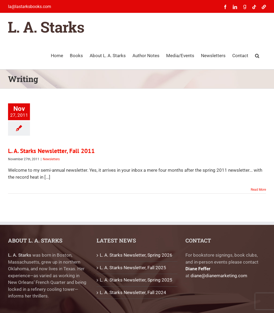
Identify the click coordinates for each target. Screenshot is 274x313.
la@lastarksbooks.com (29, 6)
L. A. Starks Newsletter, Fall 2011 (51, 151)
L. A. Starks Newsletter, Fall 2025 (133, 267)
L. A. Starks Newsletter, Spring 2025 (136, 280)
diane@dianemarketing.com (219, 275)
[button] (257, 55)
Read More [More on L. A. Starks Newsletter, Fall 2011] (258, 189)
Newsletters (51, 159)
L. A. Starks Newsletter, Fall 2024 (133, 292)
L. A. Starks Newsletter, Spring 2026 (136, 255)
